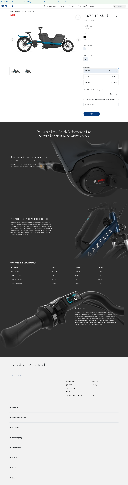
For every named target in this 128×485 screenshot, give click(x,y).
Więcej (91, 114)
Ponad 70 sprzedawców (32, 2)
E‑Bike (14, 458)
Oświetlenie (16, 448)
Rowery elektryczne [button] (51, 6)
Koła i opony (17, 438)
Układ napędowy (19, 417)
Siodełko (15, 468)
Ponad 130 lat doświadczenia (10, 2)
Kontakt (91, 6)
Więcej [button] (73, 6)
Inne (14, 478)
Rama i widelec (18, 376)
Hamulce (15, 427)
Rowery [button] (63, 6)
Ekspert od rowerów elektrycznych (55, 2)
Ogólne (15, 407)
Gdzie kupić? (82, 6)
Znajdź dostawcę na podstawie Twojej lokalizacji (101, 99)
